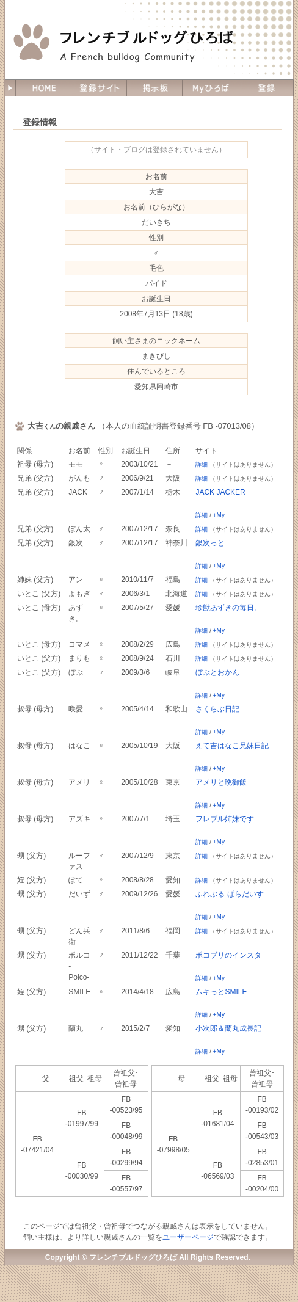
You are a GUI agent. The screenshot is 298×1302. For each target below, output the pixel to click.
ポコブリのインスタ (228, 955)
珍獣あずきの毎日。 (228, 607)
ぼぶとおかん (217, 672)
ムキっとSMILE (221, 991)
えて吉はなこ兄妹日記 (232, 745)
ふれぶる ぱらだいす (229, 894)
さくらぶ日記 (217, 709)
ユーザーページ (188, 1237)
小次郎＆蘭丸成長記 (228, 1028)
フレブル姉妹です (224, 819)
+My (219, 515)
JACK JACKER (220, 492)
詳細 (201, 464)
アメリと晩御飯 (221, 782)
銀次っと (210, 543)
